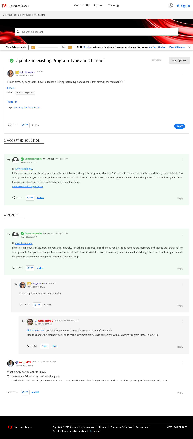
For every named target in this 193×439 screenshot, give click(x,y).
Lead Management (25, 92)
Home (169, 427)
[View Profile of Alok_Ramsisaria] (27, 72)
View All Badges (177, 47)
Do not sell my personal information (69, 431)
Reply (180, 126)
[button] (18, 32)
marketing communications (26, 108)
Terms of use (142, 427)
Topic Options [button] (178, 60)
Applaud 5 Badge (157, 47)
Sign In (185, 6)
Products (26, 15)
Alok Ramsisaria (23, 169)
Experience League (19, 6)
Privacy (102, 427)
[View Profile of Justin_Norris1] (45, 321)
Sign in (87, 47)
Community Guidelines (121, 427)
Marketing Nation (10, 15)
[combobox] (97, 32)
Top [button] (176, 427)
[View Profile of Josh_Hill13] (24, 362)
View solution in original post (27, 186)
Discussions (39, 15)
